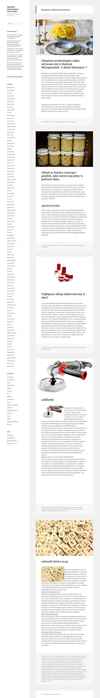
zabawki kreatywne (58, 678)
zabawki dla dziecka (67, 673)
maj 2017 (9, 316)
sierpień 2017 (10, 307)
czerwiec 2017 (11, 313)
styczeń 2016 (10, 349)
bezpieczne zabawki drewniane (78, 656)
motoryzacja (10, 399)
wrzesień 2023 (11, 157)
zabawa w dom (50, 671)
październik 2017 (11, 305)
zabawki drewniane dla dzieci (50, 592)
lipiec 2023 (10, 163)
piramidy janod (71, 666)
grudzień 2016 (11, 330)
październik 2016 (11, 333)
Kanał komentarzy (12, 440)
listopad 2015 (10, 355)
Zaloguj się (10, 435)
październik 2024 (11, 126)
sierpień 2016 (10, 338)
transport (9, 413)
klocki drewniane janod (60, 666)
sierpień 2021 (10, 216)
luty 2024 (9, 149)
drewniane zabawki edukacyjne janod (62, 659)
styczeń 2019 (10, 274)
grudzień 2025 (11, 98)
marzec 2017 (10, 321)
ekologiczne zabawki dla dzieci (56, 663)
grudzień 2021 (11, 204)
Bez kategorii (10, 380)
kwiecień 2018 (11, 291)
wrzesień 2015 (11, 360)
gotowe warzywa (69, 245)
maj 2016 (9, 344)
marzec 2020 (10, 255)
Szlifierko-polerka (51, 511)
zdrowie (9, 424)
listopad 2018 (10, 280)
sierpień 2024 (10, 132)
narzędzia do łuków (77, 507)
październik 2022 (11, 179)
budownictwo (10, 385)
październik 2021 (11, 210)
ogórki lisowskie (50, 205)
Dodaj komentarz (63, 511)
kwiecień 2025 (11, 115)
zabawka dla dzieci (59, 671)
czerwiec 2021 (11, 221)
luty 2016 (9, 347)
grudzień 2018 (11, 277)
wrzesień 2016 (11, 335)
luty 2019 (9, 271)
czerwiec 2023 (11, 165)
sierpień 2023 (10, 160)
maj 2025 (9, 112)
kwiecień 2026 (11, 87)
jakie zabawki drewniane (58, 664)
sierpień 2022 (10, 182)
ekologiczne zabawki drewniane (72, 663)
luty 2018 (9, 296)
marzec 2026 (10, 90)
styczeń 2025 (10, 121)
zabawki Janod (83, 676)
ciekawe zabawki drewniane (57, 657)
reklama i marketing (12, 405)
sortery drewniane (60, 668)
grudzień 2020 (11, 238)
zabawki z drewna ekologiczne (60, 679)
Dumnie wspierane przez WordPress (51, 694)
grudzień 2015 (11, 352)
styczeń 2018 (10, 299)
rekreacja (9, 407)
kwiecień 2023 (11, 168)
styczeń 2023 (10, 174)
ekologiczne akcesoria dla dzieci (63, 661)
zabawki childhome (46, 673)
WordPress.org (11, 443)
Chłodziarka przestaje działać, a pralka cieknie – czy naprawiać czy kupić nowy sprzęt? (15, 50)
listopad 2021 (10, 207)
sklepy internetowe (12, 410)
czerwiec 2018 (11, 288)
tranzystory (65, 317)
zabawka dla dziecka (70, 671)
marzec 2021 (10, 229)
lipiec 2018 (10, 285)
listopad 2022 (10, 177)
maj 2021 (9, 224)
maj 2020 (9, 252)
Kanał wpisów (10, 438)
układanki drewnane (71, 668)
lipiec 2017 (10, 310)
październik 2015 (11, 358)
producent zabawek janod (48, 668)
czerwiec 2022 (11, 188)
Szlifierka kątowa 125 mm (57, 509)
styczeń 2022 (10, 202)
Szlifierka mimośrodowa (71, 509)
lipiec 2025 (10, 107)
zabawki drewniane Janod (64, 674)
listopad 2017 (10, 302)
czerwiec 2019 (11, 266)
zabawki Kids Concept (47, 678)
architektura (10, 377)
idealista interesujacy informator (12, 9)
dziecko (9, 388)
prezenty (70, 122)
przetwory (77, 245)
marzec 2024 (10, 146)
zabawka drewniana (81, 671)
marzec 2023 (10, 171)
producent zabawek (80, 666)
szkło (75, 122)
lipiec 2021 (10, 218)
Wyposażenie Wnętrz (12, 421)
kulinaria (9, 396)
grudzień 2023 (11, 154)
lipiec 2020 (10, 249)
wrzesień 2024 (11, 129)
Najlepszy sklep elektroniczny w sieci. (63, 295)
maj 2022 (9, 190)
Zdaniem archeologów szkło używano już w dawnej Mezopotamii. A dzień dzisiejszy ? (64, 64)
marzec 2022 (10, 196)
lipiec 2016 (10, 341)
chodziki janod (45, 657)
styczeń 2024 (10, 151)
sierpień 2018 (10, 282)
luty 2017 (9, 324)
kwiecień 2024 (11, 143)
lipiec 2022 (10, 185)
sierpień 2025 (10, 104)
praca (8, 402)
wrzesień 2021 (11, 213)
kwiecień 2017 (11, 319)
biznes (8, 382)
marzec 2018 (10, 294)
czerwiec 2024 (11, 137)
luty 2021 (9, 232)
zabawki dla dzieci (57, 673)
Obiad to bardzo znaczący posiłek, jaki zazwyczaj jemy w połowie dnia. (62, 176)
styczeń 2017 (10, 327)
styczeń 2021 (10, 235)
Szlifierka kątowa (45, 509)
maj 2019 (9, 268)
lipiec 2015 (10, 363)
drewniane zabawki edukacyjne (51, 632)
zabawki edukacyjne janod (53, 676)
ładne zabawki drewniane (75, 679)
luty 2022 (9, 199)
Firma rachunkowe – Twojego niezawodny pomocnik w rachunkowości (15, 36)
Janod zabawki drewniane (72, 664)
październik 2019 (11, 260)
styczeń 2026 (10, 96)
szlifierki (47, 399)
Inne (8, 394)
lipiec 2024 (10, 135)
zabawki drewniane (78, 673)
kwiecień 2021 (11, 227)
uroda (8, 416)
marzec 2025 (10, 118)
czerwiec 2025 (11, 110)
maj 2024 (9, 140)
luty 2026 (9, 93)
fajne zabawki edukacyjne (49, 614)
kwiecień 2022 (11, 193)
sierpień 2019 (10, 263)
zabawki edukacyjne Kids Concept (69, 676)
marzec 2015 (10, 366)
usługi (8, 419)
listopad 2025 (10, 101)
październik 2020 (11, 241)
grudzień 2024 (11, 124)
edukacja (9, 391)
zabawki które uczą (54, 561)
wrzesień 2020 (11, 243)
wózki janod (54, 669)
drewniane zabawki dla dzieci (72, 657)
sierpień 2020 (10, 246)
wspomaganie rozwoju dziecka (66, 669)
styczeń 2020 (10, 257)
